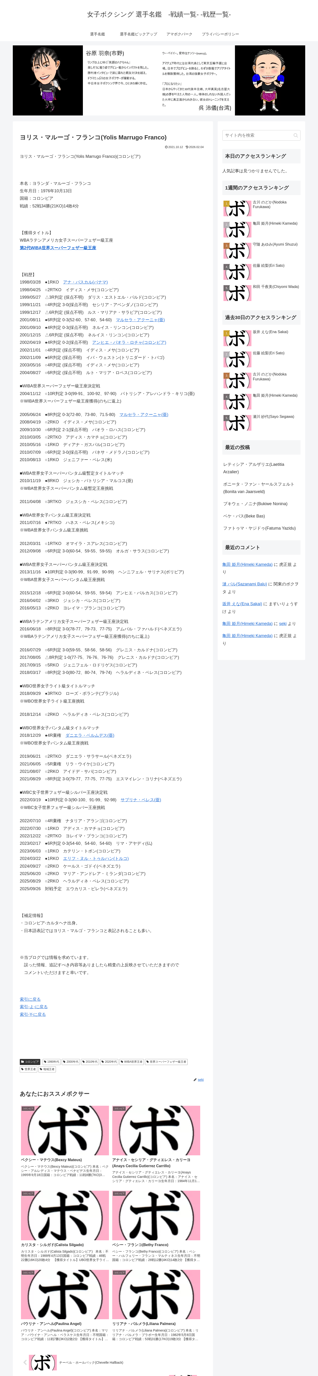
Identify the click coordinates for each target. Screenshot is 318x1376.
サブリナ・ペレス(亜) (141, 800)
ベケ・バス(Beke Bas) (244, 516)
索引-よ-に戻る (34, 1006)
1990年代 (51, 1061)
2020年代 (109, 1061)
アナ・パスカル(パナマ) (85, 282)
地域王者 (47, 1069)
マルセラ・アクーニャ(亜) (140, 320)
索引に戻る (30, 999)
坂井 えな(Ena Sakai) (242, 604)
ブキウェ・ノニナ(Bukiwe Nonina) (255, 503)
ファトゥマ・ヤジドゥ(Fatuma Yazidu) (259, 528)
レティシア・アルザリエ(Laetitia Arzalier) (253, 468)
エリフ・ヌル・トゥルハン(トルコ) (96, 858)
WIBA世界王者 (131, 1061)
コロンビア (30, 1061)
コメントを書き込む (113, 1322)
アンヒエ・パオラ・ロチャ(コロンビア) (129, 342)
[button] (296, 135)
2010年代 (90, 1061)
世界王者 (28, 1069)
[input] (261, 135)
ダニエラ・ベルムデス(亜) (89, 735)
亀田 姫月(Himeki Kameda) (247, 564)
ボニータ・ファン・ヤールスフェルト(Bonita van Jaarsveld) (258, 488)
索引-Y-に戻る (33, 1014)
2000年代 (70, 1061)
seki (283, 623)
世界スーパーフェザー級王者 (166, 1061)
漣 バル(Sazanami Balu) (244, 584)
